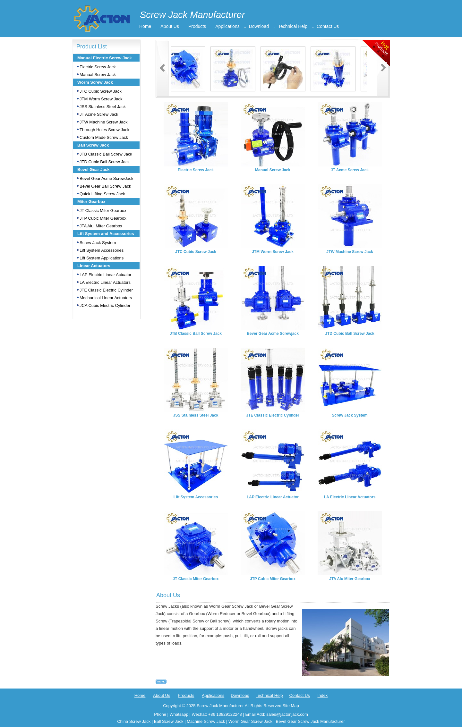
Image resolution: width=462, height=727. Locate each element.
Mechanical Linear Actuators (106, 297)
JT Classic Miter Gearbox (103, 210)
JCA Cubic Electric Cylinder (105, 305)
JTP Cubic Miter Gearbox (103, 218)
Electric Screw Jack (98, 66)
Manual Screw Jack (98, 74)
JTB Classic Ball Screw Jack (106, 154)
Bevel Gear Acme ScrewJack (106, 178)
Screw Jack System (98, 242)
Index (322, 695)
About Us (169, 26)
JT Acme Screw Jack (99, 114)
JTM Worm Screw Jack (101, 99)
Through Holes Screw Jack (104, 129)
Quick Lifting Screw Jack (102, 193)
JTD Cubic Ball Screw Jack (105, 161)
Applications (227, 26)
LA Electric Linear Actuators (105, 282)
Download (259, 26)
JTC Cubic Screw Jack (101, 91)
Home (145, 26)
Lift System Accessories (102, 250)
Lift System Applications (102, 258)
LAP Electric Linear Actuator (106, 274)
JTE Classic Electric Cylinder (106, 290)
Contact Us (328, 26)
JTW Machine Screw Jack (104, 122)
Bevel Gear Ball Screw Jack (105, 186)
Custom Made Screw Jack (104, 137)
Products (197, 26)
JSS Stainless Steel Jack (103, 106)
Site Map (290, 705)
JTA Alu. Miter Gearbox (101, 226)
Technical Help (292, 26)
